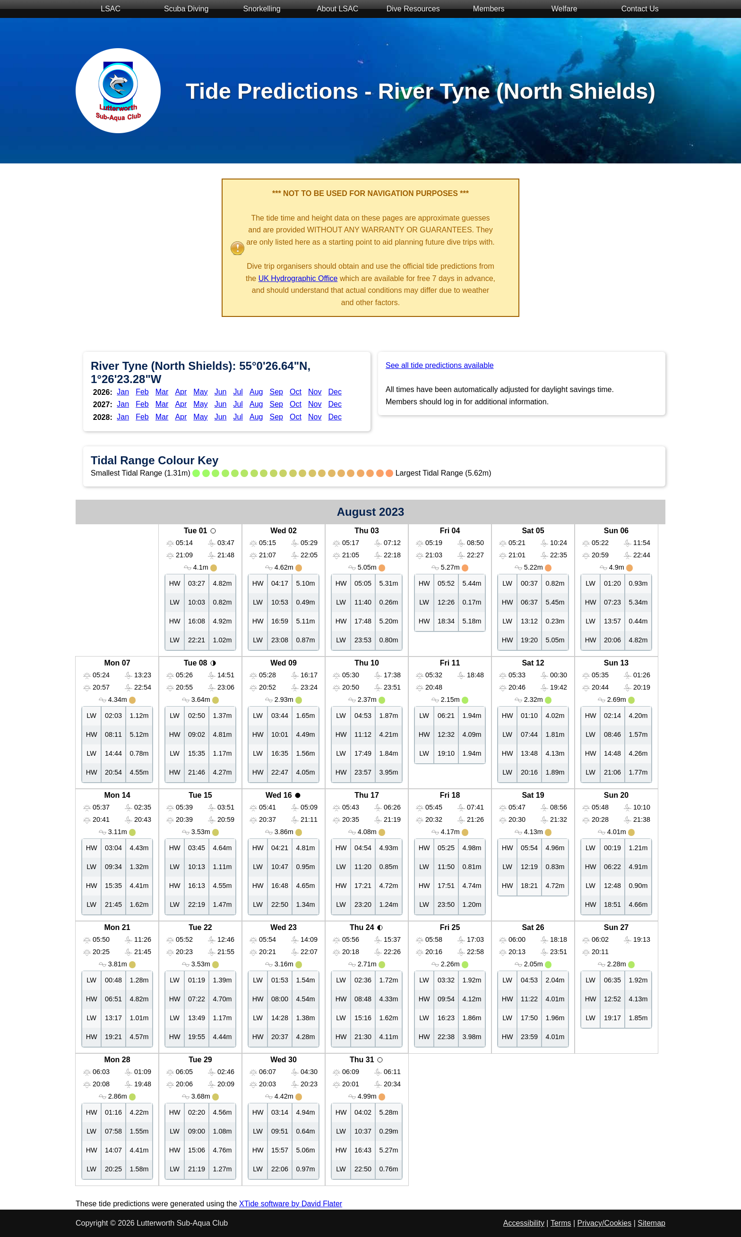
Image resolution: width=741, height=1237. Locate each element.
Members (483, 10)
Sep (276, 392)
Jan (123, 392)
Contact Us (635, 10)
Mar (162, 392)
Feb (142, 392)
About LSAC (332, 10)
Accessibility (523, 1223)
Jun (221, 392)
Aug (256, 392)
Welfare (559, 10)
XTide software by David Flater (290, 1204)
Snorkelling (257, 10)
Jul (237, 392)
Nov (314, 392)
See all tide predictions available (440, 365)
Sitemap (651, 1223)
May (200, 392)
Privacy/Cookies (604, 1223)
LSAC (106, 10)
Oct (296, 392)
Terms (561, 1223)
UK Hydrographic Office (298, 278)
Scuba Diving (182, 10)
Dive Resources (408, 10)
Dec (334, 392)
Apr (181, 392)
